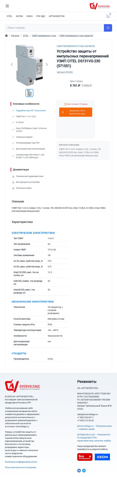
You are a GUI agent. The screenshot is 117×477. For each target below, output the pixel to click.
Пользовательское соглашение (20, 467)
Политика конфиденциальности (21, 462)
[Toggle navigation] (7, 6)
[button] (29, 93)
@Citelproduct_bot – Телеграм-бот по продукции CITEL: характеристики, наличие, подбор (94, 437)
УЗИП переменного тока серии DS (76, 46)
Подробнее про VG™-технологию (31, 110)
